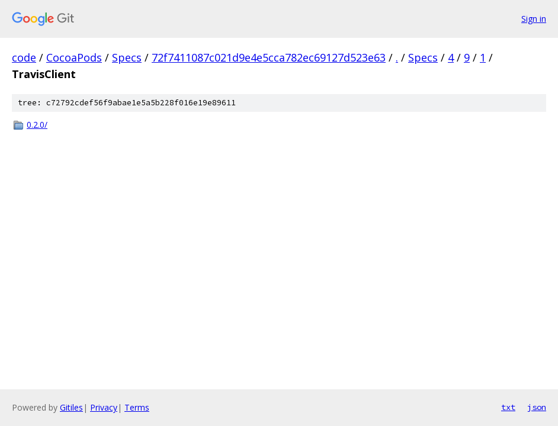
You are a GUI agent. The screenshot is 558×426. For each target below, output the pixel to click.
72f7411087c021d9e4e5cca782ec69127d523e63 (269, 57)
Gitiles (71, 407)
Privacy (103, 407)
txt (508, 407)
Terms (136, 407)
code (24, 57)
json (536, 407)
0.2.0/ (37, 124)
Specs (127, 57)
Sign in (533, 18)
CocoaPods (74, 57)
